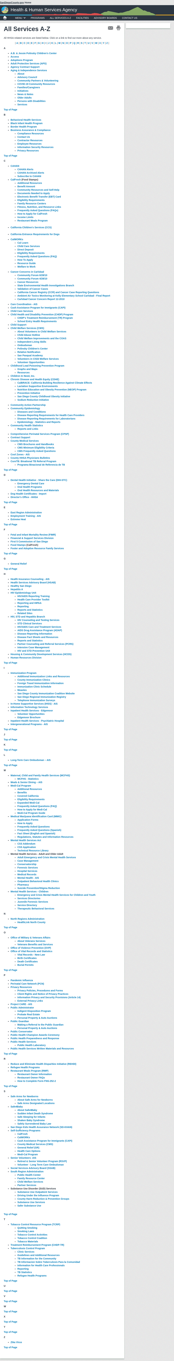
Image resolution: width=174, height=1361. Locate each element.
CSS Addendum (26, 843)
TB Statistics (24, 1272)
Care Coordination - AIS (24, 304)
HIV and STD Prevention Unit (33, 650)
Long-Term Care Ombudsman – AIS (31, 760)
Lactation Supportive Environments (37, 386)
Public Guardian (20, 1021)
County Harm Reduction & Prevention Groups (43, 1198)
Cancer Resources (27, 282)
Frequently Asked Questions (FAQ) (37, 256)
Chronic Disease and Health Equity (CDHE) (35, 379)
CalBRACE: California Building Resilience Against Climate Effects (54, 382)
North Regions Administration (28, 918)
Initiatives (22, 90)
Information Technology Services (29, 707)
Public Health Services (23, 1041)
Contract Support (20, 437)
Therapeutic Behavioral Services (35, 908)
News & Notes (25, 94)
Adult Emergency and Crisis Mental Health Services (46, 857)
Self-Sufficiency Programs (25, 1130)
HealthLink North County (31, 922)
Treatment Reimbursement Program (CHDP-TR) (37, 1245)
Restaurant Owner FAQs (31, 1077)
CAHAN (15, 166)
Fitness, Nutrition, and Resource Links (39, 207)
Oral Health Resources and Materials (38, 490)
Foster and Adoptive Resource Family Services (37, 548)
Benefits (22, 792)
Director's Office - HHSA (24, 497)
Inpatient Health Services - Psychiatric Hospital (37, 720)
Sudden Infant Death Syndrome (35, 1113)
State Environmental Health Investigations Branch (45, 285)
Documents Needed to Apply (33, 193)
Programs (38, 18)
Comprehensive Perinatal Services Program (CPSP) (40, 434)
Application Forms (27, 819)
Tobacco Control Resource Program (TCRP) (35, 1224)
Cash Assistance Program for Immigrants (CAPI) (38, 307)
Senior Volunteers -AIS (23, 1157)
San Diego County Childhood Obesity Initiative (43, 396)
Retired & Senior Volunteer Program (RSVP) (42, 1161)
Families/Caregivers (28, 87)
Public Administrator (22, 1007)
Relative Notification (28, 352)
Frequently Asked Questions (33, 826)
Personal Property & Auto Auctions (37, 1017)
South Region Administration (27, 1171)
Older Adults (24, 97)
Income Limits (25, 217)
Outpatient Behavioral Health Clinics (38, 881)
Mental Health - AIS (28, 877)
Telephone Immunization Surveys (36, 700)
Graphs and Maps (27, 369)
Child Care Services (28, 246)
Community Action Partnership (28, 405)
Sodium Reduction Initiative (33, 399)
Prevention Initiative (28, 393)
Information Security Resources (35, 147)
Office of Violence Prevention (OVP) (31, 947)
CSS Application (26, 847)
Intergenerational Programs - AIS (29, 724)
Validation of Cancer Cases (32, 288)
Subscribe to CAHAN (29, 176)
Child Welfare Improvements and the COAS (41, 338)
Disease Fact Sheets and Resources (37, 637)
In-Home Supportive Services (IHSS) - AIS (34, 703)
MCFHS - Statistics (28, 778)
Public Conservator (21, 1031)
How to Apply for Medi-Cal (32, 809)
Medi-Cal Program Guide (31, 813)
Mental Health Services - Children (29, 891)
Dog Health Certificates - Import (28, 493)
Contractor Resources (29, 140)
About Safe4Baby (27, 1110)
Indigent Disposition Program (34, 1011)
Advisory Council (27, 77)
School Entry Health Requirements (37, 321)
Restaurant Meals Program (32, 220)
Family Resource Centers (31, 203)
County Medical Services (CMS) (35, 1144)
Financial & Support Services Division (32, 538)
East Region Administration (26, 512)
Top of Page (10, 109)
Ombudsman (24, 345)
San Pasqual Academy (30, 355)
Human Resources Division (26, 657)
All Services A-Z (60, 18)
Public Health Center (29, 1175)
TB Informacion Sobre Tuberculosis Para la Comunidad (48, 1262)
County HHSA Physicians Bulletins (30, 458)
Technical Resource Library (33, 850)
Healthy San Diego (21, 586)
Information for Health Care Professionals (41, 1265)
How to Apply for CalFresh (32, 213)
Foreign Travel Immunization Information (40, 683)
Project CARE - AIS (21, 1004)
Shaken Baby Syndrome (31, 1120)
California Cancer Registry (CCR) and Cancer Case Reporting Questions (58, 292)
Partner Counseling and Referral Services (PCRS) (45, 644)
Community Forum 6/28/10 (32, 275)
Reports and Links (27, 428)
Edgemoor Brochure (28, 717)
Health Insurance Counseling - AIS (30, 579)
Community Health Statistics (27, 425)
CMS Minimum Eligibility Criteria (35, 447)
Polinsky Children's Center (32, 348)
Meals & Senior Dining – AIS (26, 782)
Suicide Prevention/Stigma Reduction (38, 888)
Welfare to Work (26, 266)
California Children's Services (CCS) (31, 227)
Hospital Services (27, 871)
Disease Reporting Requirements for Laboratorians (46, 418)
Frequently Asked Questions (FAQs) (37, 210)
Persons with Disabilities (31, 101)
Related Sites (24, 613)
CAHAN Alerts (25, 169)
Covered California (28, 796)
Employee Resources (29, 143)
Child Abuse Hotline (28, 335)
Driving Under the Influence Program (38, 1195)
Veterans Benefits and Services (35, 944)
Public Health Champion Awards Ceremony (35, 1035)
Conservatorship (26, 864)
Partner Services (26, 1185)
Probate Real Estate (28, 1014)
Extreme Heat (18, 519)
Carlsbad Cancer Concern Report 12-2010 (40, 299)
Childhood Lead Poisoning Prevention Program (37, 365)
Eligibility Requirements (31, 200)
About (20, 73)
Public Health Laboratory (31, 1045)
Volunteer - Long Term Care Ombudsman (40, 1164)
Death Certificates (27, 961)
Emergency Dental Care (30, 483)
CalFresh (22, 1134)
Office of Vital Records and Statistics (31, 951)
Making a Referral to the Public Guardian (40, 1024)
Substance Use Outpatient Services (37, 1192)
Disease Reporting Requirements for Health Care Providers (50, 415)
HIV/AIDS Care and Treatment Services (39, 627)
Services (22, 104)
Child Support (18, 324)
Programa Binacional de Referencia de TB (41, 464)
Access (15, 56)
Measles (22, 690)
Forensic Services (27, 867)
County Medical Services (25, 440)
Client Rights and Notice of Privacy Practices (42, 994)
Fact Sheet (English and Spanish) (36, 833)
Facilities (82, 18)
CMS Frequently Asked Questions (36, 451)
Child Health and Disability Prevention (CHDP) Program (42, 314)
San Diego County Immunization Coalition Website (46, 693)
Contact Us (129, 18)
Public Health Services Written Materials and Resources (42, 1048)
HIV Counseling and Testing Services (38, 620)
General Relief (19, 563)
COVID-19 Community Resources (36, 84)
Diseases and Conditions (31, 411)
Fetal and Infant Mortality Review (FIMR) (33, 534)
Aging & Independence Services (29, 70)
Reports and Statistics (30, 609)
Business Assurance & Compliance (30, 130)
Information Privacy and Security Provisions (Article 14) (49, 997)
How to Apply (25, 823)
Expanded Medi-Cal (28, 802)
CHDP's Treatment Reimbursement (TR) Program (45, 318)
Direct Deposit (25, 249)
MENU (20, 18)
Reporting (23, 606)
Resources (23, 372)
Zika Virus (16, 1342)
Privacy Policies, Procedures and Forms (40, 990)
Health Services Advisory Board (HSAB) (33, 582)
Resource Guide (26, 263)
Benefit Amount (26, 186)
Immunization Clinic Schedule (34, 686)
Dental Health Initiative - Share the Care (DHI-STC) (39, 480)
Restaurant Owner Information (34, 1074)
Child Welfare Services (30, 1181)
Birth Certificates (27, 958)
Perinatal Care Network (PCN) (27, 983)
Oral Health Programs (29, 487)
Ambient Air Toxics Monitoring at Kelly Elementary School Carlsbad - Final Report (63, 295)
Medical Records (26, 874)
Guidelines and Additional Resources (38, 1255)
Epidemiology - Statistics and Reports (38, 422)
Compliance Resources (30, 133)
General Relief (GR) (28, 1147)
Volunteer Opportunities (31, 362)
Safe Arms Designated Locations (36, 1103)
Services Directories (28, 898)
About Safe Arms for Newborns (35, 1099)
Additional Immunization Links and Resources (43, 676)
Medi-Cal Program (21, 785)
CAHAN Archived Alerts (30, 172)
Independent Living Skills (31, 341)
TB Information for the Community (36, 1258)
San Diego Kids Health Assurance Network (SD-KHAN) (41, 1127)
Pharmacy (23, 884)
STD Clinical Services (29, 623)
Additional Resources (29, 183)
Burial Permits (25, 965)
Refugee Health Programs (32, 1275)
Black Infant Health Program (27, 123)
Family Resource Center (31, 1178)
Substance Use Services (31, 1202)
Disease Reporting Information (34, 633)
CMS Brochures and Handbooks (35, 444)
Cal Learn (22, 242)
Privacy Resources (28, 150)
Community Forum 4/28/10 (32, 278)
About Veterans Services (31, 941)
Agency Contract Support (25, 67)
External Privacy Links (30, 1000)
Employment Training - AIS (26, 516)
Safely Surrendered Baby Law (34, 1123)
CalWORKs (17, 239)
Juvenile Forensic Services (32, 901)
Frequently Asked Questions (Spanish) (39, 830)
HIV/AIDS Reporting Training (33, 596)
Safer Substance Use (29, 1205)
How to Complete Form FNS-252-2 (36, 1081)
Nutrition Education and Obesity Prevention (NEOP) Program (51, 389)
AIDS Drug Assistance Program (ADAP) (39, 630)
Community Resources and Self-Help (38, 189)
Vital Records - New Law (31, 954)
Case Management (27, 860)
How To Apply (25, 259)
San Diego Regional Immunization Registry (41, 697)
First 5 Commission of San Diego (29, 541)
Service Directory (27, 905)
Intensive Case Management (33, 647)
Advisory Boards (105, 18)
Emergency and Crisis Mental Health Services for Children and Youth (56, 895)
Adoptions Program (22, 60)
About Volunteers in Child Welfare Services (41, 331)
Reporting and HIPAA (29, 603)
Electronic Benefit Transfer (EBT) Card (39, 196)
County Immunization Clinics (33, 679)
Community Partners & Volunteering (37, 80)
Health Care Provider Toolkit (33, 599)
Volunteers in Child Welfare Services (38, 358)
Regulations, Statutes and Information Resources (45, 837)
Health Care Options (28, 1151)
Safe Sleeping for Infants (31, 1117)
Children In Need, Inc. (23, 376)
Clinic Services (25, 1251)
